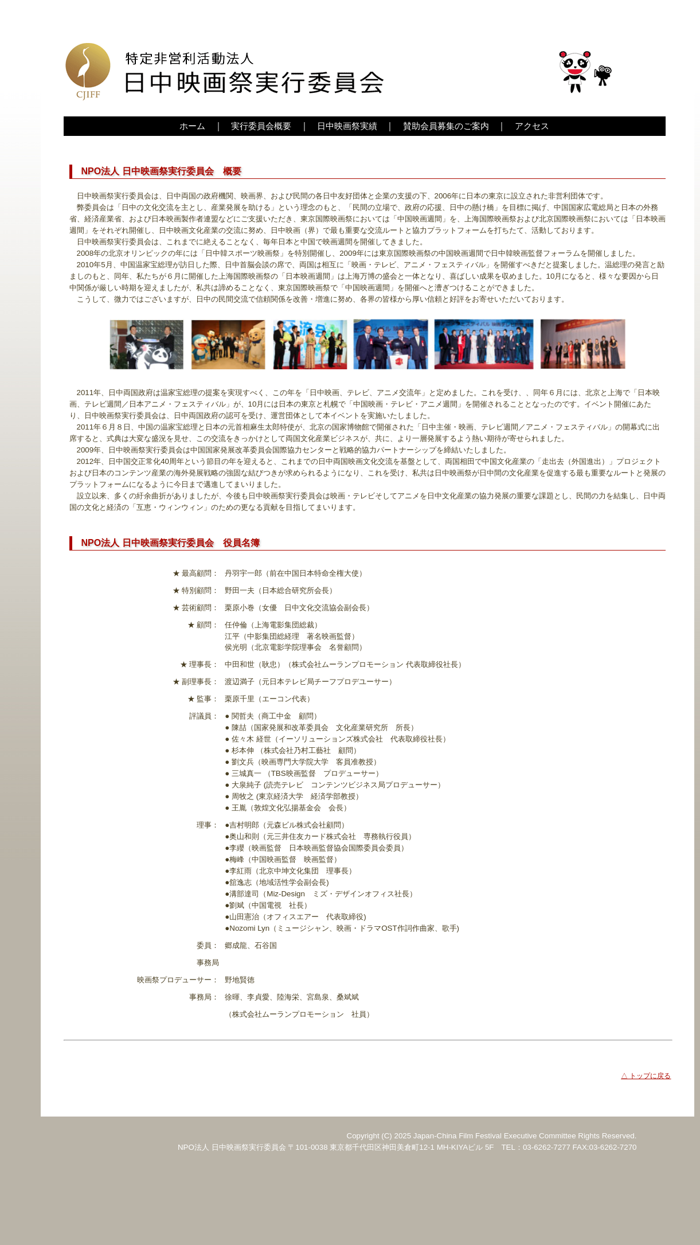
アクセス (532, 126)
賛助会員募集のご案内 (446, 126)
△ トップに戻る (646, 1076)
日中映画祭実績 (347, 126)
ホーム (192, 126)
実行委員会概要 (261, 126)
